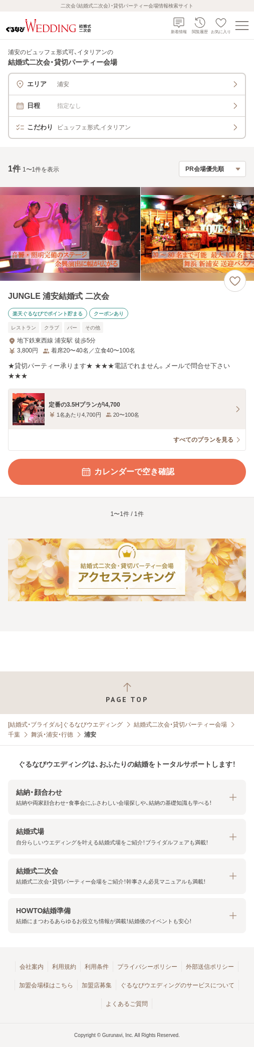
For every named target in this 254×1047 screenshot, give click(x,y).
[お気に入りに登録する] (235, 281)
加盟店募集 (97, 985)
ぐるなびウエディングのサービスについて (177, 985)
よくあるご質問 (127, 1003)
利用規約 (64, 966)
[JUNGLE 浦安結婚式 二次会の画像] (127, 234)
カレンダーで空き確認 (127, 472)
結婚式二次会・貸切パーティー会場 (180, 724)
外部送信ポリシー (210, 966)
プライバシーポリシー (147, 966)
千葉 (14, 734)
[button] (127, 797)
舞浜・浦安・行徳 (52, 734)
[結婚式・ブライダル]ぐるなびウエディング (65, 724)
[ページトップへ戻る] (127, 692)
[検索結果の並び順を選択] (212, 169)
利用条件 (97, 966)
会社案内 (32, 966)
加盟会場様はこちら (46, 985)
